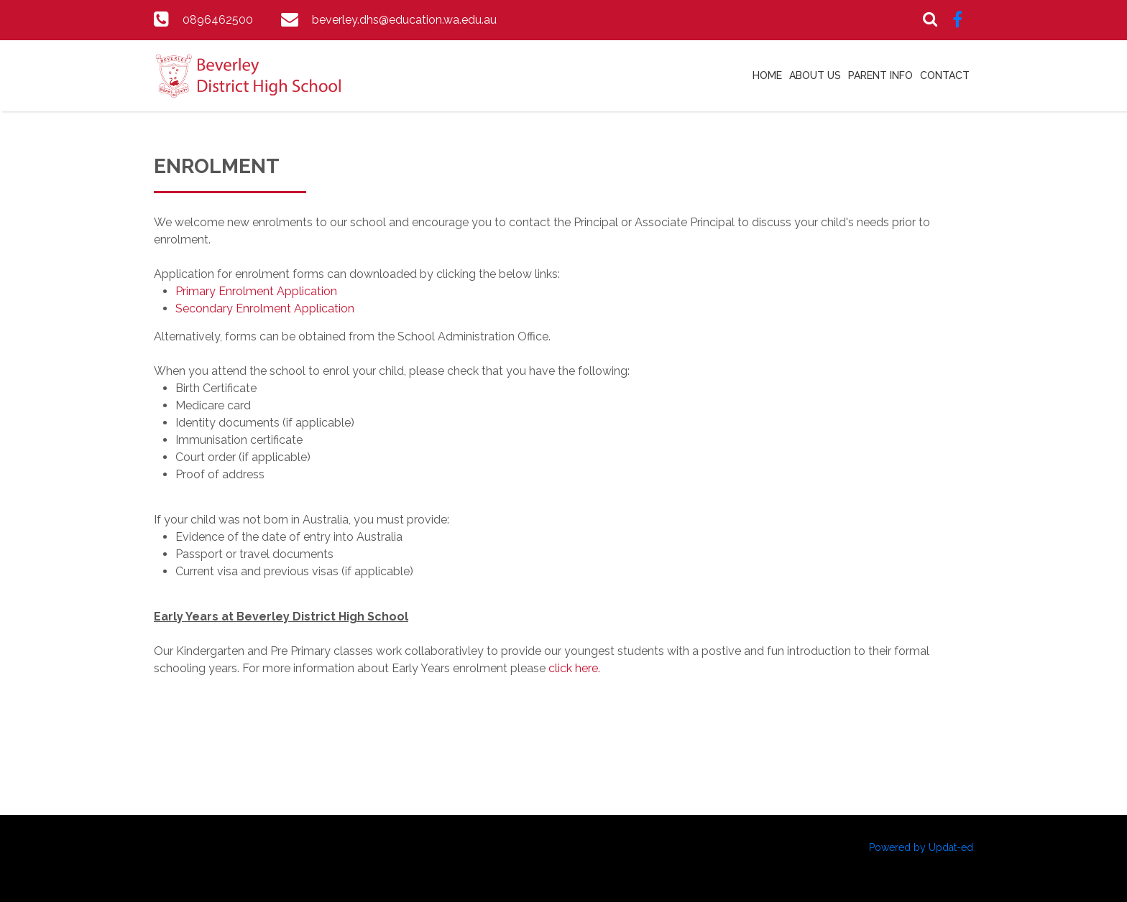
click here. (575, 668)
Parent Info (880, 75)
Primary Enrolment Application (256, 291)
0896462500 (218, 20)
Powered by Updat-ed (921, 847)
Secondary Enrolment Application (264, 308)
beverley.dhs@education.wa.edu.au (404, 20)
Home (767, 75)
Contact (945, 75)
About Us (815, 75)
